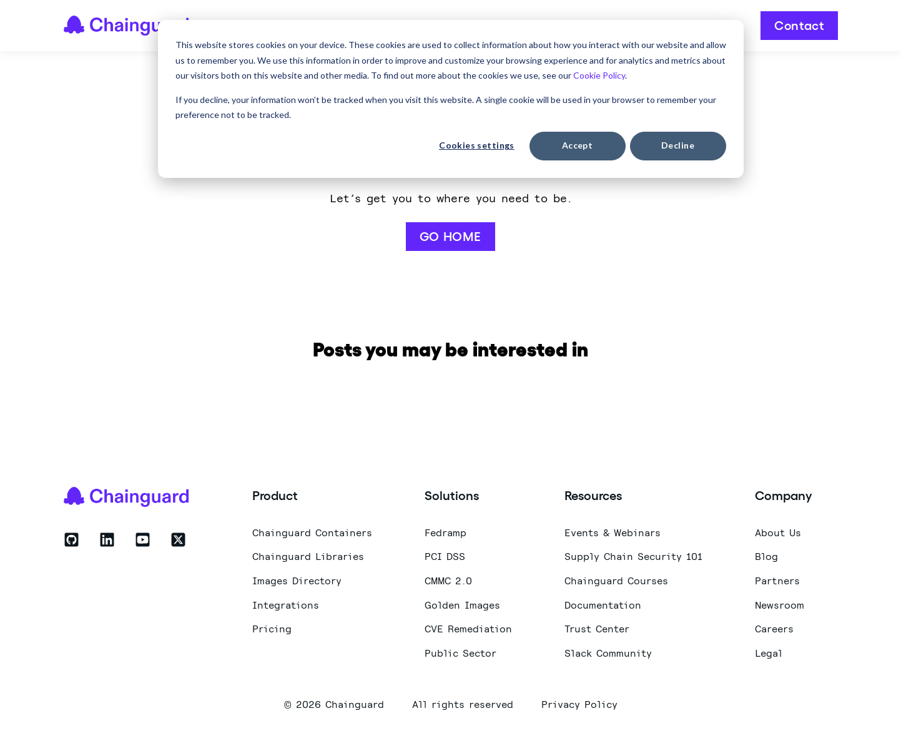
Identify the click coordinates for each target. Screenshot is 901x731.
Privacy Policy (579, 704)
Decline (677, 145)
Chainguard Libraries (308, 556)
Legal (768, 653)
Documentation (602, 605)
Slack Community (608, 653)
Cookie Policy (598, 75)
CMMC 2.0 (448, 581)
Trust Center (596, 629)
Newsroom (779, 605)
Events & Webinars (612, 532)
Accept (577, 145)
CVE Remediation (468, 629)
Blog (766, 556)
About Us (778, 532)
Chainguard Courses (616, 581)
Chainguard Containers (312, 532)
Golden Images (462, 605)
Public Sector (460, 653)
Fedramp (445, 532)
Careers (774, 629)
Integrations (285, 605)
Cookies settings (477, 145)
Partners (777, 581)
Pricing (272, 629)
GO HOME (450, 236)
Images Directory (297, 581)
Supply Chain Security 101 (633, 556)
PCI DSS (445, 556)
